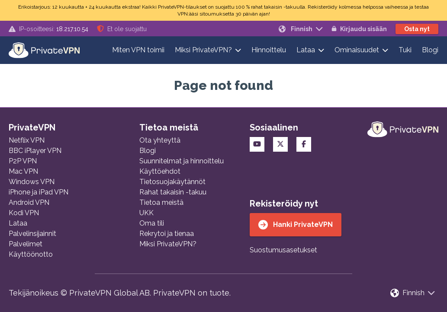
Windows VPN (32, 182)
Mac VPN (23, 171)
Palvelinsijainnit (32, 233)
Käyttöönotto (31, 254)
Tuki (405, 50)
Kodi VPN (24, 213)
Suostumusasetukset (283, 250)
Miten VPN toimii (138, 50)
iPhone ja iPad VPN (38, 192)
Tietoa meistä (161, 202)
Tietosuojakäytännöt (172, 182)
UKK (146, 213)
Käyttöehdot (159, 171)
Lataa (305, 50)
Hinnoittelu (268, 50)
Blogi (430, 50)
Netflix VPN (27, 140)
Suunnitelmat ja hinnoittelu (181, 161)
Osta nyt (417, 28)
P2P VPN (23, 161)
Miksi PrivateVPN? (203, 50)
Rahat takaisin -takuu (172, 192)
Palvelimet (25, 244)
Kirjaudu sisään (359, 28)
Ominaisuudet (356, 50)
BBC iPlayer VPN (35, 150)
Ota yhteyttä (159, 140)
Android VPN (29, 202)
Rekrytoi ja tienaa (166, 233)
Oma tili (151, 223)
